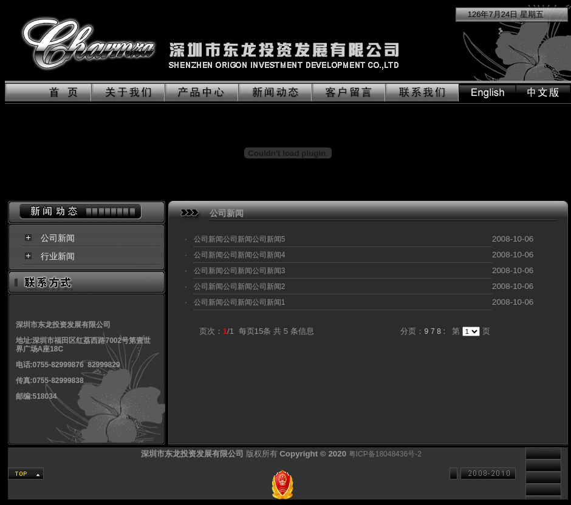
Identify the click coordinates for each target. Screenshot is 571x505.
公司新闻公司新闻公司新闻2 (240, 286)
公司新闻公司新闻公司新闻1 (240, 302)
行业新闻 (58, 256)
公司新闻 (58, 238)
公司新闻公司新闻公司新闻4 (240, 255)
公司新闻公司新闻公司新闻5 (240, 239)
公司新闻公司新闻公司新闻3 (240, 270)
